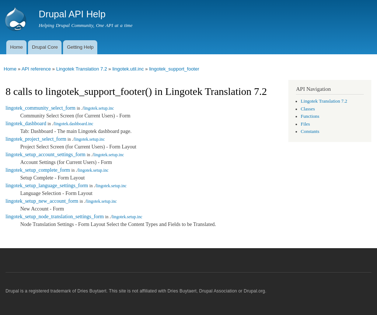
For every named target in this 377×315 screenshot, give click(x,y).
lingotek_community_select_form (41, 108)
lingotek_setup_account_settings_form (45, 154)
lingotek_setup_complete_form (38, 170)
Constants (310, 131)
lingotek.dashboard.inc (73, 123)
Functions (310, 116)
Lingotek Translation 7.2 (81, 69)
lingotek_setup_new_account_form (42, 201)
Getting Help (80, 47)
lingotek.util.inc (128, 69)
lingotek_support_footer (174, 69)
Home (16, 47)
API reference (36, 69)
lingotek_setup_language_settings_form (47, 185)
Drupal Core (45, 47)
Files (305, 124)
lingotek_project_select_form (36, 139)
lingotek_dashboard (26, 123)
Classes (308, 109)
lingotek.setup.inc (98, 108)
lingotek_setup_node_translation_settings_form (55, 216)
